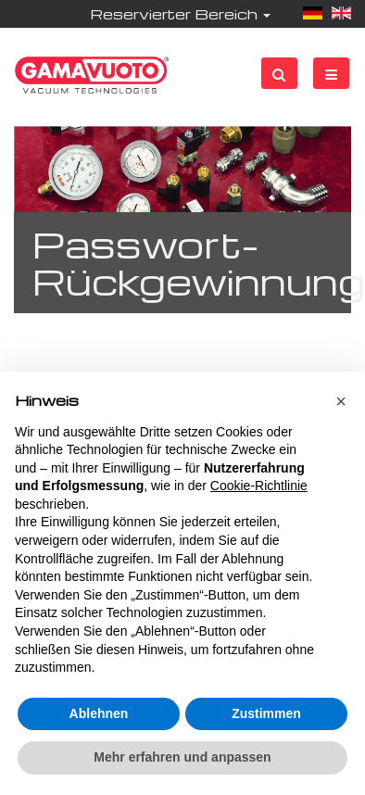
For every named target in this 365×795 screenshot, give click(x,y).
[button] (341, 401)
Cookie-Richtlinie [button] (259, 485)
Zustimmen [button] (266, 713)
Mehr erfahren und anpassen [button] (182, 757)
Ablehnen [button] (99, 713)
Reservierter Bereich (180, 14)
